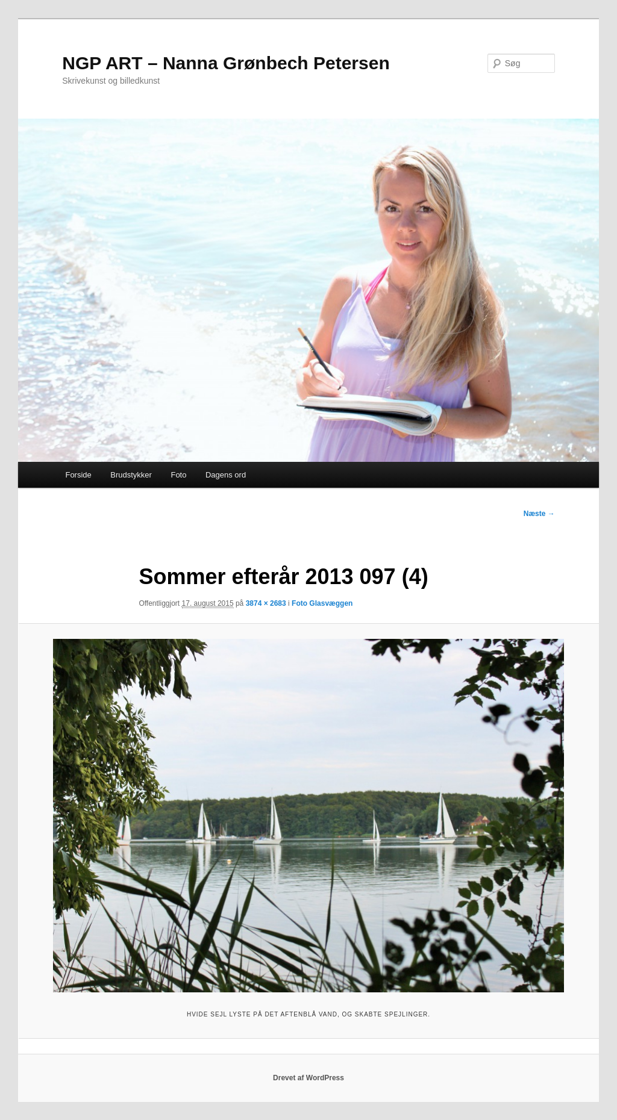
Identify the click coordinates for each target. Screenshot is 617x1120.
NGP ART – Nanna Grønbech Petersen (225, 63)
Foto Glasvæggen (322, 603)
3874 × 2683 (266, 603)
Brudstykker (131, 474)
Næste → (539, 513)
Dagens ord (225, 474)
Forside (78, 474)
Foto (178, 474)
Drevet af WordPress (308, 1078)
